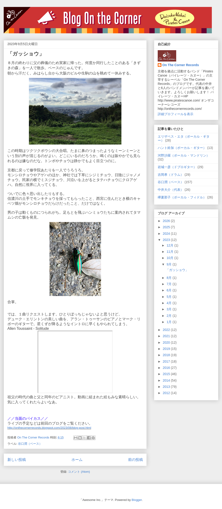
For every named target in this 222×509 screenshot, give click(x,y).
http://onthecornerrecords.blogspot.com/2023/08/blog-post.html (49, 427)
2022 (167, 330)
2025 (167, 227)
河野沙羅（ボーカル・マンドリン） (184, 155)
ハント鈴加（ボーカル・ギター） (182, 148)
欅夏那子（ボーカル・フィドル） (182, 197)
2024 (167, 233)
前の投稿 (135, 460)
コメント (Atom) (79, 471)
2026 (167, 221)
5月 (169, 297)
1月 (169, 322)
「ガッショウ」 (25, 54)
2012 (167, 393)
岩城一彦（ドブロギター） (177, 167)
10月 (170, 258)
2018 (167, 355)
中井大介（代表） (171, 189)
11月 (170, 251)
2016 (167, 368)
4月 (169, 303)
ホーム (77, 460)
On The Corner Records (180, 65)
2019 (167, 349)
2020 (167, 342)
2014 (167, 380)
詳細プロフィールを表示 (175, 114)
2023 (167, 240)
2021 (167, 336)
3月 (169, 309)
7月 (169, 284)
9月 (169, 264)
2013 (167, 387)
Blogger (137, 500)
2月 (169, 316)
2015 (167, 374)
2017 (167, 361)
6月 (169, 290)
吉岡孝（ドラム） (171, 174)
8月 (169, 278)
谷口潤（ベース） (30, 443)
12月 (170, 245)
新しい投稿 (16, 460)
